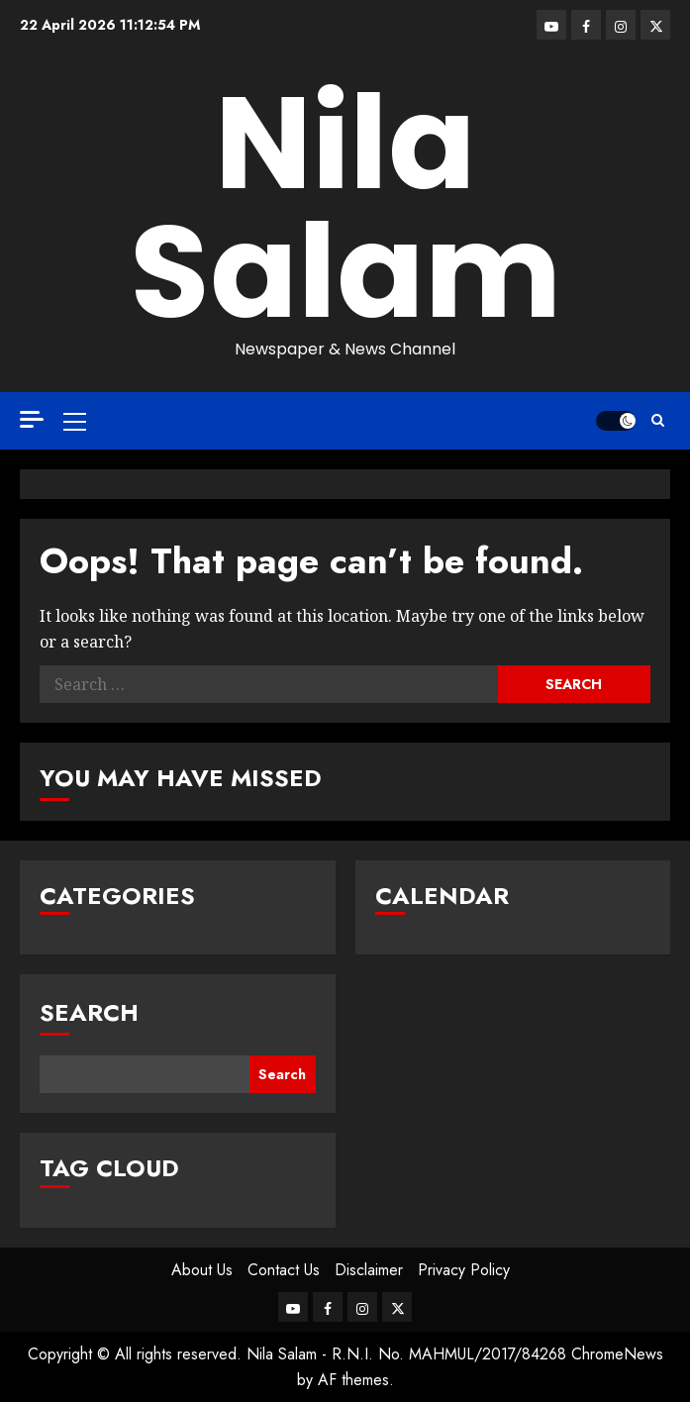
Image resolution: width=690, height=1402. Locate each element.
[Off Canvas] (32, 419)
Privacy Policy (464, 1269)
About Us (202, 1269)
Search (89, 1012)
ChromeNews (617, 1354)
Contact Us (283, 1269)
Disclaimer (369, 1269)
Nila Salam (345, 207)
